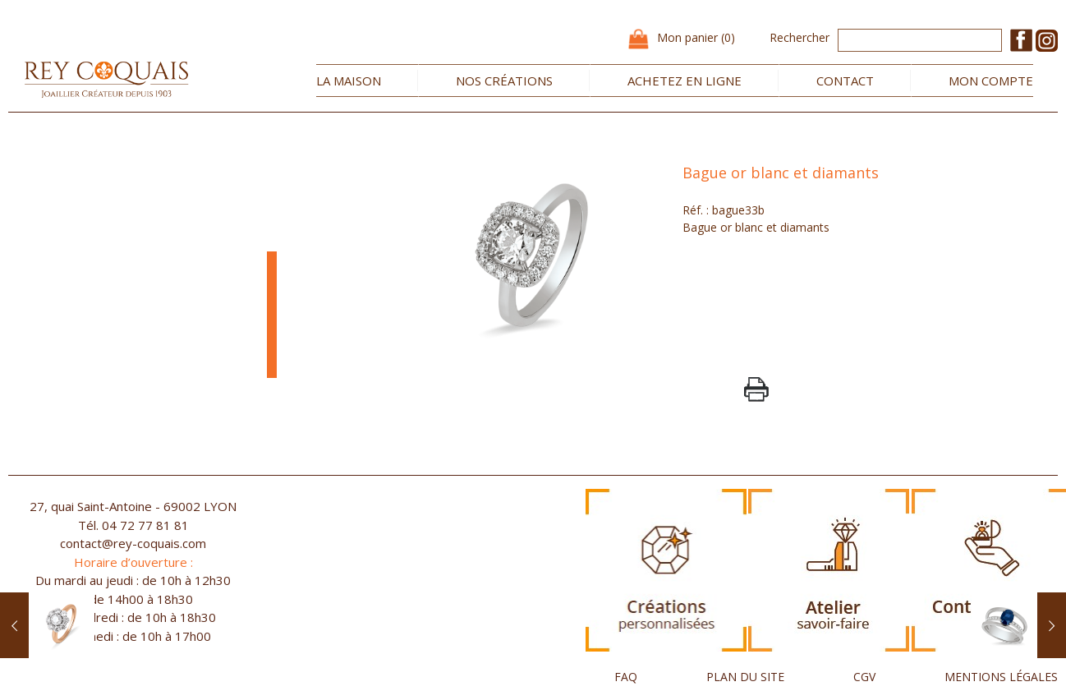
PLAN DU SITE (745, 676)
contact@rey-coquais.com (133, 543)
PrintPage (756, 389)
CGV (864, 676)
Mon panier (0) (696, 37)
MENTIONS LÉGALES (1001, 676)
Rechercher (799, 37)
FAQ (625, 676)
